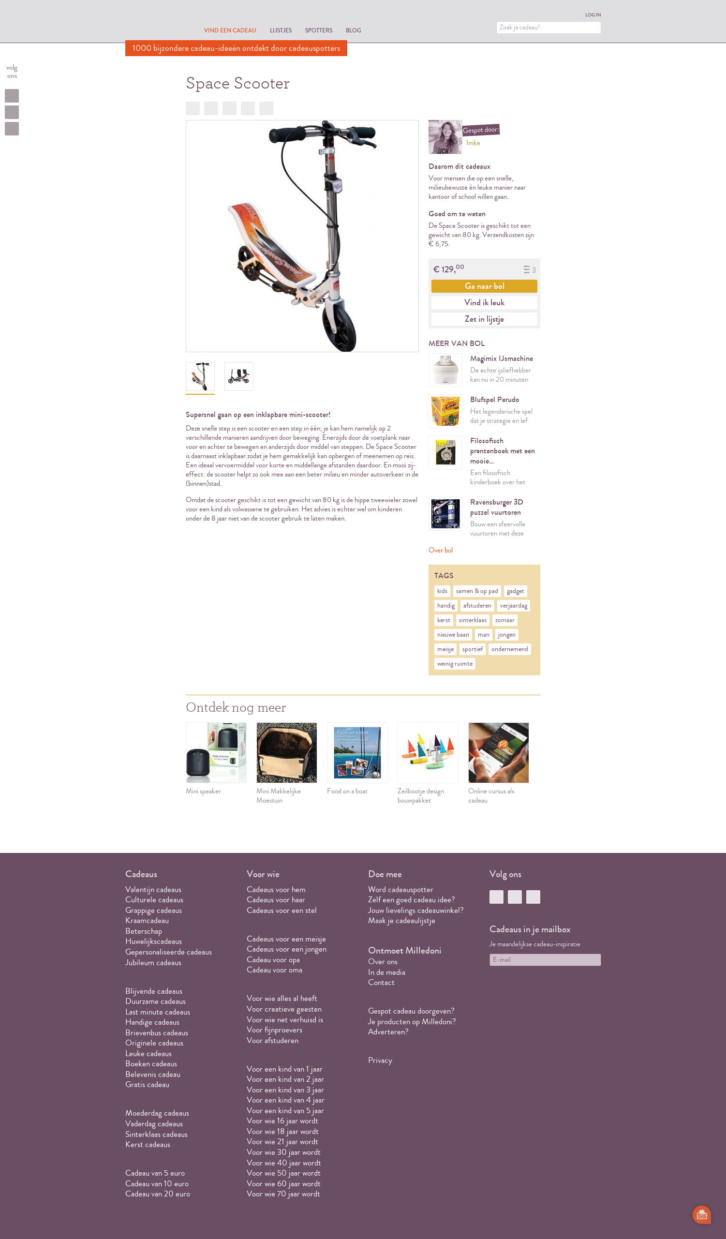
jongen (507, 635)
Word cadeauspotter (400, 889)
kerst (443, 620)
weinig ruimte (455, 664)
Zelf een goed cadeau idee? (411, 900)
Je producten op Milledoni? (412, 1021)
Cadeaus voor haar (276, 900)
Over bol (441, 550)
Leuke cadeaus (148, 1053)
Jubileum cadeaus (153, 962)
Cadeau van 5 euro (155, 1173)
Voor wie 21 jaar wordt (282, 1141)
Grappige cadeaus (153, 910)
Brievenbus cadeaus (156, 1033)
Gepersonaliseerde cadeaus (168, 952)
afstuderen (477, 606)
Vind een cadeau (230, 30)
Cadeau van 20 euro (157, 1194)
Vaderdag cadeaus (154, 1124)
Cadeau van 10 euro (157, 1184)
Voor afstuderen (272, 1040)
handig (446, 606)
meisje (445, 649)
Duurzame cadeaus (155, 1001)
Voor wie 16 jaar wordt (282, 1121)
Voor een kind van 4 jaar (286, 1100)
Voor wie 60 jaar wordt (284, 1184)
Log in (593, 15)
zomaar (505, 620)
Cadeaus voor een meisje (286, 939)
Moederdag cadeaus (157, 1113)
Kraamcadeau (147, 920)
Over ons (383, 961)
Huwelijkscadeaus (153, 941)
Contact (381, 982)
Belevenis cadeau (152, 1074)
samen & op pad (477, 591)
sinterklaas (473, 620)
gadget (515, 591)
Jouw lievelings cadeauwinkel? (416, 910)
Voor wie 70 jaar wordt (283, 1194)
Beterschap (143, 931)
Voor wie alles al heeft (282, 998)
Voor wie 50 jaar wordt (284, 1173)
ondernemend (509, 649)
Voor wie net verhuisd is (285, 1020)
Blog (353, 30)
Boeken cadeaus (151, 1064)
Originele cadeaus (154, 1043)
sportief (472, 649)
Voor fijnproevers (274, 1030)
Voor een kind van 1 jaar (285, 1069)
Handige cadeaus (152, 1022)
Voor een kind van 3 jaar (285, 1090)
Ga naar (484, 286)
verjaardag (513, 606)
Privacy (380, 1060)
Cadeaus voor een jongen (287, 949)
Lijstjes (281, 30)
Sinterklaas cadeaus (156, 1134)
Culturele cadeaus (154, 900)
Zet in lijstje (484, 319)
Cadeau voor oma (274, 970)
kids (442, 591)
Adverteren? (388, 1032)
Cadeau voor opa (273, 960)
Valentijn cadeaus (153, 889)
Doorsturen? (266, 108)
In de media (386, 972)
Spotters (318, 30)
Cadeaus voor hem (276, 889)
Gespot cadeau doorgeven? (411, 1011)
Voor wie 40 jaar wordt (284, 1163)
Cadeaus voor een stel (282, 910)
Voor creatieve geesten (284, 1009)
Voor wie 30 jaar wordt (284, 1152)
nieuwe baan (453, 635)
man (483, 635)
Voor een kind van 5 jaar (285, 1111)
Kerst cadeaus (147, 1144)
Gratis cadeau (147, 1084)
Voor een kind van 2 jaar (285, 1079)
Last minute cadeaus (157, 1012)
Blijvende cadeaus (153, 991)
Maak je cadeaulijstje (401, 920)
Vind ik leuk (484, 302)
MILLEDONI (152, 22)
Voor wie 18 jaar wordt (283, 1131)
